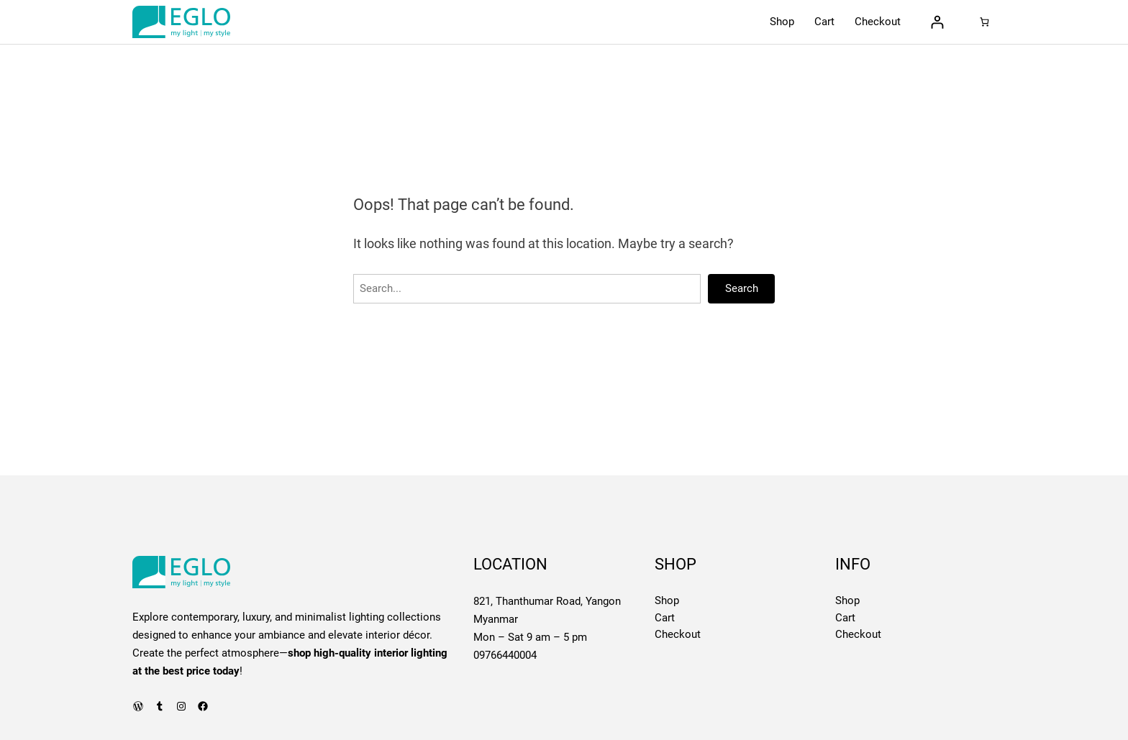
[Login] (937, 22)
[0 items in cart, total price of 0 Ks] (984, 22)
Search (741, 288)
